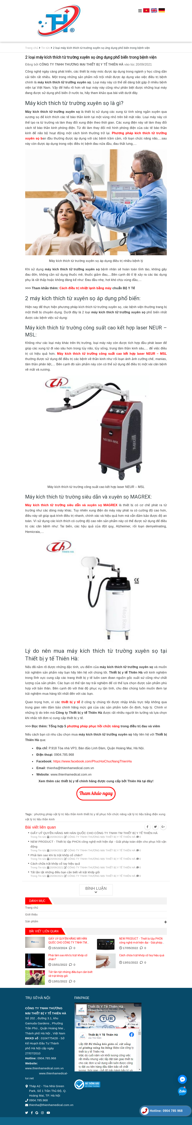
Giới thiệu (31, 914)
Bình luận (96, 890)
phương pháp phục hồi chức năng (93, 726)
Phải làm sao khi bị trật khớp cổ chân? (56, 855)
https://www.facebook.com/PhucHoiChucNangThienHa (92, 761)
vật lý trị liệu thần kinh (40, 819)
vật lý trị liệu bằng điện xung (146, 814)
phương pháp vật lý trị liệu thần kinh (58, 814)
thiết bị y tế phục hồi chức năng (105, 814)
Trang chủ (31, 907)
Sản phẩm (31, 921)
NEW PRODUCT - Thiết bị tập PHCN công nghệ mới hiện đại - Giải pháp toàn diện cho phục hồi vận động (140, 942)
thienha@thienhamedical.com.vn (51, 1105)
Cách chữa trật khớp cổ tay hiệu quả (55, 863)
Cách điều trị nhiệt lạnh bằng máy (85, 288)
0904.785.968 (38, 1100)
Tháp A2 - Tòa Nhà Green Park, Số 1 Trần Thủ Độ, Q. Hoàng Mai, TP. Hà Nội (47, 1090)
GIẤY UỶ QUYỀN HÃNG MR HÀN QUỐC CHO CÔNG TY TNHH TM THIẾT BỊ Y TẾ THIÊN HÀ (94, 833)
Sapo (120, 1121)
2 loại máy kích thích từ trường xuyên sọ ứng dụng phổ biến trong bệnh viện (90, 57)
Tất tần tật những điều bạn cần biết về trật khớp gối (65, 872)
